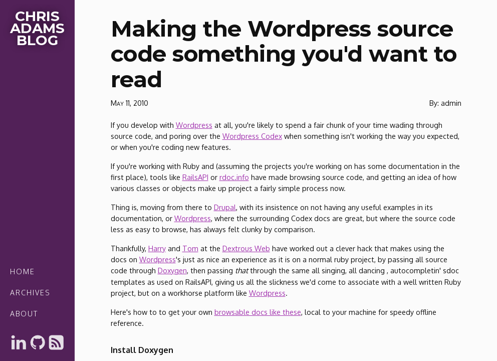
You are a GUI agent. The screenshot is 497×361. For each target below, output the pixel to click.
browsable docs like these (257, 311)
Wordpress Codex (252, 135)
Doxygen (172, 270)
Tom (190, 248)
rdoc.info (234, 177)
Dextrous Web (246, 248)
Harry (157, 248)
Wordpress (194, 124)
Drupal (225, 207)
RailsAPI (195, 177)
